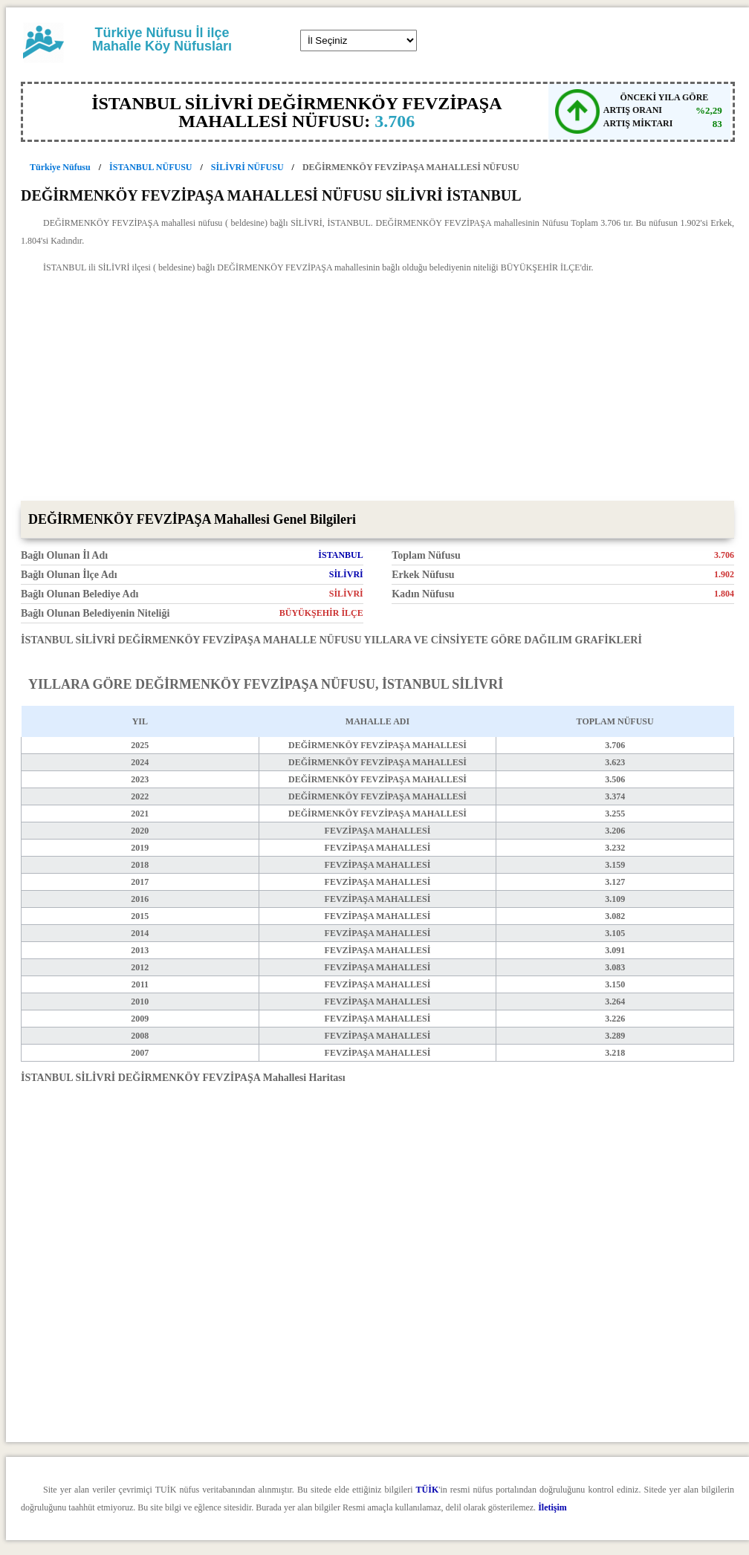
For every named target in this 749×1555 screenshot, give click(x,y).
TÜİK (427, 1489)
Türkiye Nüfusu (60, 167)
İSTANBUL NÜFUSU (150, 167)
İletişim (552, 1507)
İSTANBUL (340, 555)
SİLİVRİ (346, 574)
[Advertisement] (377, 389)
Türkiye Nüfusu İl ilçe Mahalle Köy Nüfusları (162, 39)
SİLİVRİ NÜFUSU (247, 167)
